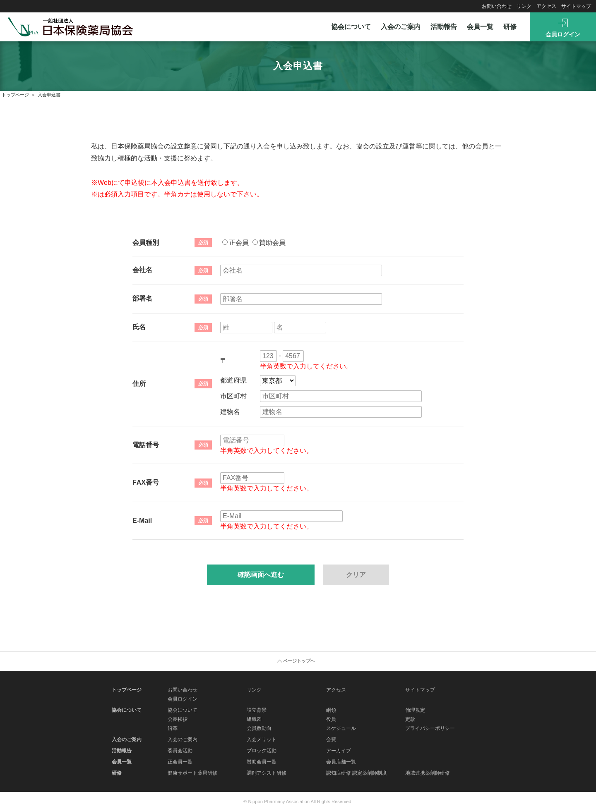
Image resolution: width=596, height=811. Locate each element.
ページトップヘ (299, 660)
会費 (331, 739)
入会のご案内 (401, 26)
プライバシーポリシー (430, 728)
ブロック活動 (261, 751)
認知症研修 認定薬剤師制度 (356, 773)
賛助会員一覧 (261, 762)
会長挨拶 (177, 719)
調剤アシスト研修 (266, 773)
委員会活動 (180, 751)
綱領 (331, 710)
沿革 (173, 728)
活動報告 (443, 26)
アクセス (546, 6)
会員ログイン (563, 34)
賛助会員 (269, 242)
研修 (510, 26)
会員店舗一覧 (341, 762)
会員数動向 (259, 728)
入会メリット (261, 739)
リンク (524, 6)
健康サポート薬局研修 (192, 773)
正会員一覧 (180, 762)
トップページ (15, 94)
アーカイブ (338, 751)
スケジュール (341, 728)
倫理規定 (415, 710)
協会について (351, 26)
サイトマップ (576, 6)
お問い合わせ (497, 6)
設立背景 (257, 710)
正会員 (235, 242)
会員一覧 (480, 26)
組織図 (254, 719)
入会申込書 (49, 94)
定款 (410, 719)
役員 (331, 719)
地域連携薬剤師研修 (427, 773)
